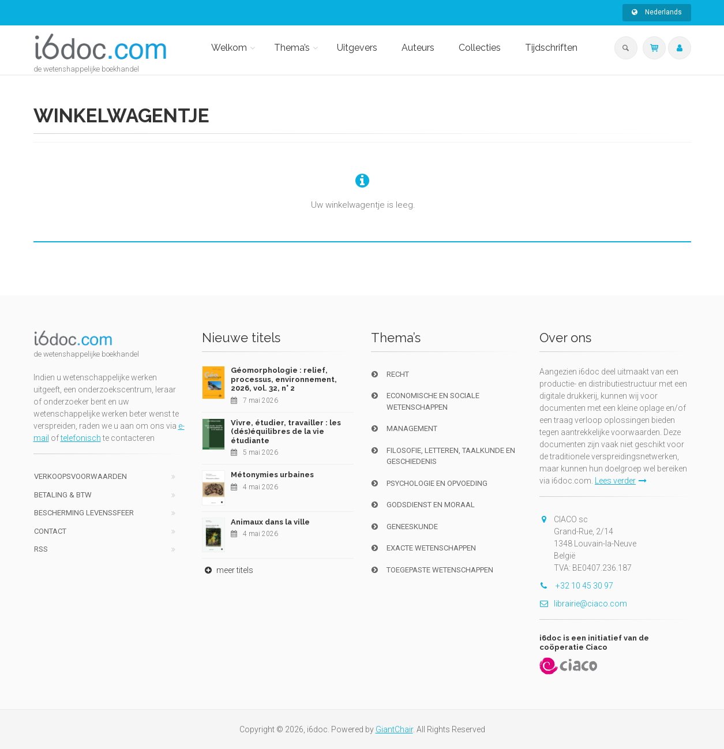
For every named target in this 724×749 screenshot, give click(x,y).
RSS (41, 549)
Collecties (480, 47)
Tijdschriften (551, 47)
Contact (50, 531)
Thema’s (292, 47)
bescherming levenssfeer (84, 512)
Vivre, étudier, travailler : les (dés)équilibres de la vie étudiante (286, 431)
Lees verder (621, 480)
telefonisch (81, 438)
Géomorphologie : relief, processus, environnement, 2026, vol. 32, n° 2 (284, 379)
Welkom (229, 47)
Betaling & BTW (63, 494)
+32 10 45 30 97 (576, 585)
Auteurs (418, 47)
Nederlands (657, 12)
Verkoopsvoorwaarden (80, 476)
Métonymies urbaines (272, 474)
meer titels (227, 570)
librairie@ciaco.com (583, 603)
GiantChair (394, 729)
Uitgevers (357, 47)
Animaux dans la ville (270, 522)
